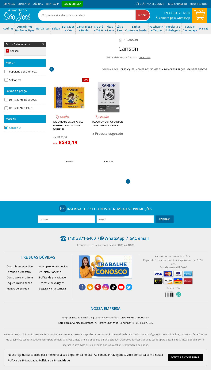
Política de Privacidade (54, 360)
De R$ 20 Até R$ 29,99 (23, 100)
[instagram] (105, 287)
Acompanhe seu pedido (53, 266)
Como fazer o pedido (20, 266)
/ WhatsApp (111, 238)
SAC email (139, 238)
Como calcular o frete (20, 277)
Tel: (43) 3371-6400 (177, 13)
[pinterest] (97, 287)
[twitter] (129, 287)
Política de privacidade (52, 277)
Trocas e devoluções (51, 283)
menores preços (175, 69)
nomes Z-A (156, 69)
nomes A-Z (142, 69)
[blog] (90, 287)
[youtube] (121, 287)
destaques (127, 69)
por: (56, 143)
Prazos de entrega (18, 288)
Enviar (164, 219)
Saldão (14, 80)
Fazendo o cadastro (19, 272)
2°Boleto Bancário (50, 272)
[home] (17, 15)
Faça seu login (154, 4)
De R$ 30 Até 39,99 (21, 108)
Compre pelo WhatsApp (173, 18)
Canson (15, 128)
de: (55, 137)
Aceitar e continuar (185, 357)
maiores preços (197, 69)
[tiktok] (113, 287)
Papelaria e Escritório (23, 71)
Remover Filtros (43, 46)
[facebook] (82, 287)
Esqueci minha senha (19, 283)
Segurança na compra (52, 288)
